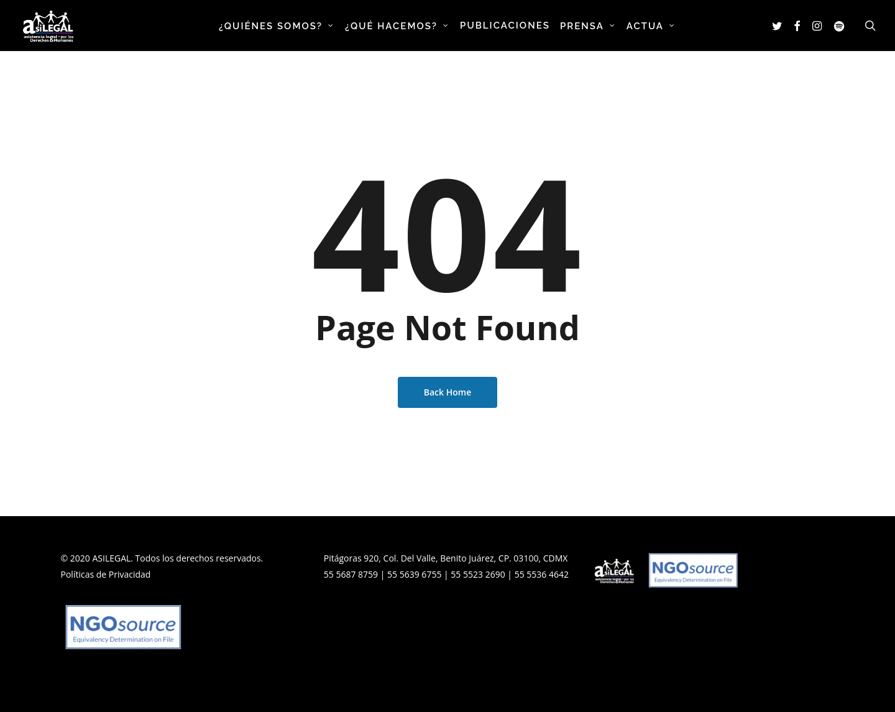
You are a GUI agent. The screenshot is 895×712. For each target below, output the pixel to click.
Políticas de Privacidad (106, 574)
